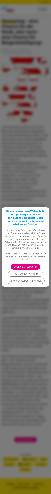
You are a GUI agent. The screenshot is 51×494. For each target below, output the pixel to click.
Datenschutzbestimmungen (25, 280)
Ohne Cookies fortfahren (25, 273)
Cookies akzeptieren (25, 266)
